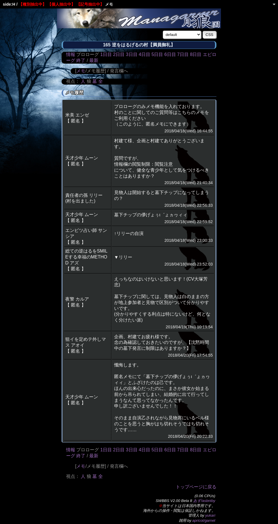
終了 (80, 60)
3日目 (132, 54)
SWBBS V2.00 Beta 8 (174, 501)
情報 (70, 54)
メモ (80, 70)
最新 (93, 60)
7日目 (183, 54)
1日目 (106, 54)
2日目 (119, 54)
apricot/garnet (204, 520)
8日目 (195, 54)
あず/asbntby (204, 501)
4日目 (144, 54)
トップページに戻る (196, 486)
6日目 (170, 54)
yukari (210, 515)
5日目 (157, 54)
